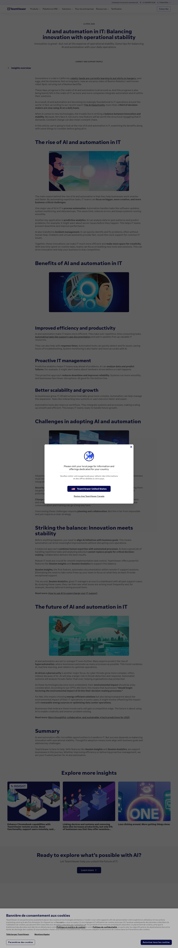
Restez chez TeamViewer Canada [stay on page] (89, 496)
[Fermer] (131, 446)
